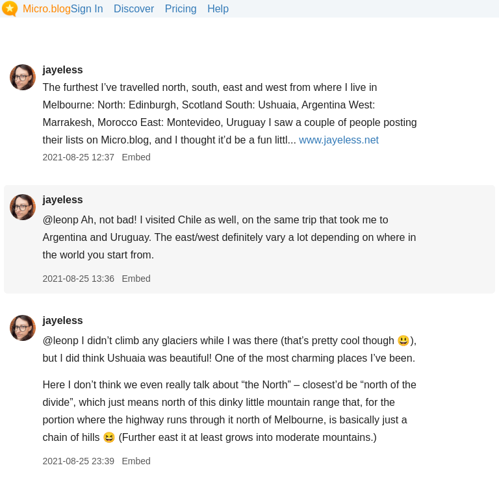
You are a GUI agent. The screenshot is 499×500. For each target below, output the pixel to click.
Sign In (87, 8)
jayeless (62, 69)
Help (218, 8)
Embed (136, 157)
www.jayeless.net (339, 139)
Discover (134, 8)
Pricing (181, 8)
